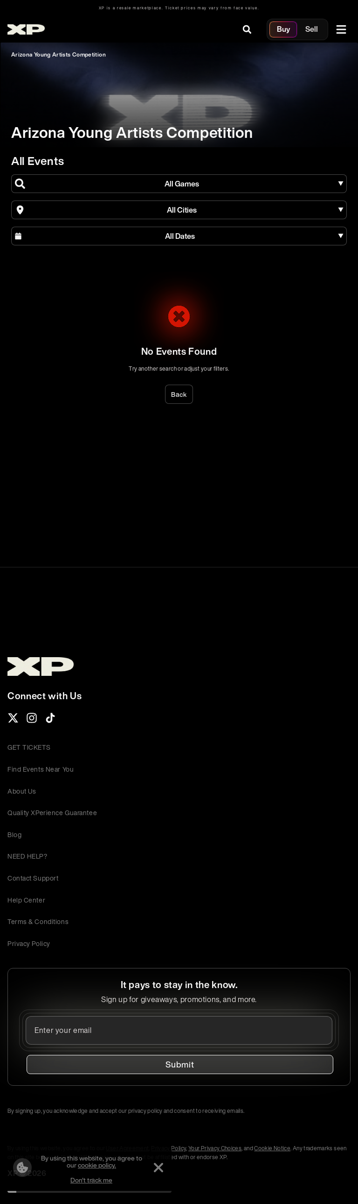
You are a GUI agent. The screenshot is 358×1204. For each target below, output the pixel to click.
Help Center (26, 900)
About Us (21, 791)
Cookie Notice (272, 1148)
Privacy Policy (28, 943)
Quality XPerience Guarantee (52, 812)
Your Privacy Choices (214, 1148)
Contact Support (32, 878)
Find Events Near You (40, 769)
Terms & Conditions (38, 921)
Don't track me (91, 1179)
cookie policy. (97, 1165)
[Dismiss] (158, 1167)
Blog (14, 834)
